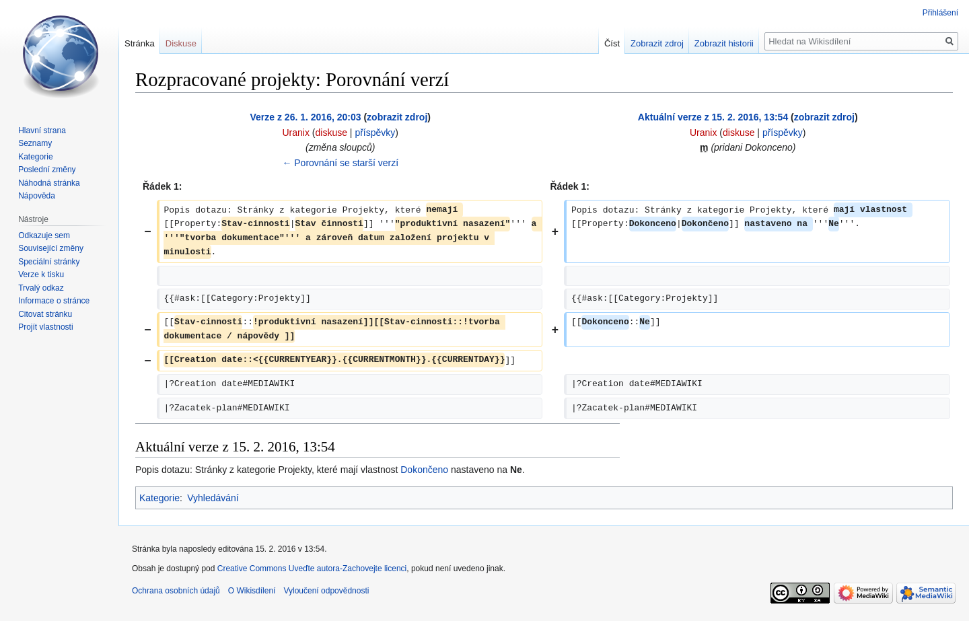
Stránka (139, 43)
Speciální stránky (48, 261)
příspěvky (375, 132)
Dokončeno (424, 469)
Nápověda (36, 195)
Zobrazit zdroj (657, 43)
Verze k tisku (41, 274)
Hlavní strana (42, 130)
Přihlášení (940, 12)
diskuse (331, 132)
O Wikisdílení (252, 590)
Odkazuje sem (44, 235)
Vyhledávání (213, 497)
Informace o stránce (53, 300)
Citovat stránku (45, 314)
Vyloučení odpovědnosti (326, 590)
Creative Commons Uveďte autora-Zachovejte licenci (312, 568)
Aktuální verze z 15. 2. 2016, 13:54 (713, 117)
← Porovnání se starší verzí (340, 162)
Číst (612, 43)
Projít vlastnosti (45, 327)
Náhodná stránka (48, 183)
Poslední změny (46, 169)
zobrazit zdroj (397, 117)
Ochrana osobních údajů (176, 590)
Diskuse (181, 43)
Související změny (50, 248)
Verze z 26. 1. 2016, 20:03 (305, 117)
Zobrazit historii (724, 43)
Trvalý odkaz (41, 288)
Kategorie (159, 497)
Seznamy (35, 143)
